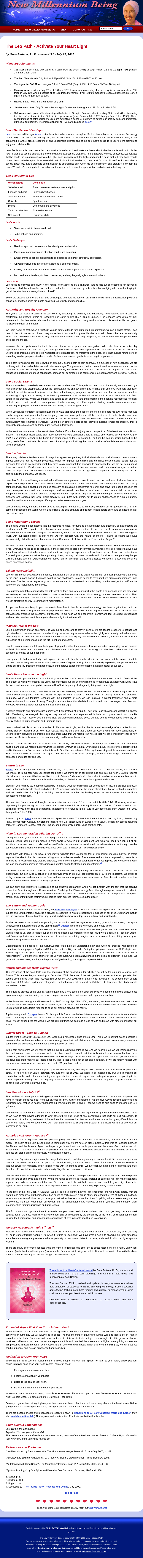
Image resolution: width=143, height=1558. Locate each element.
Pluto (28, 818)
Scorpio (32, 1014)
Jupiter (65, 925)
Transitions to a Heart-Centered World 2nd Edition (102, 1412)
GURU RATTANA (82, 29)
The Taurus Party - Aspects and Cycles (46, 1486)
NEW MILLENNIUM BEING (40, 29)
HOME (16, 29)
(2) (101, 863)
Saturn (9, 769)
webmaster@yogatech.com (94, 1551)
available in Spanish (22, 1416)
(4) (21, 955)
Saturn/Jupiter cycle (66, 909)
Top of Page (71, 1492)
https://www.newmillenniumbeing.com (54, 1548)
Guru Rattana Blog (97, 1508)
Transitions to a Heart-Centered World (71, 1270)
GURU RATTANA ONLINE (57, 1528)
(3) (59, 925)
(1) (112, 355)
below (88, 121)
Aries (38, 134)
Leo (8, 134)
